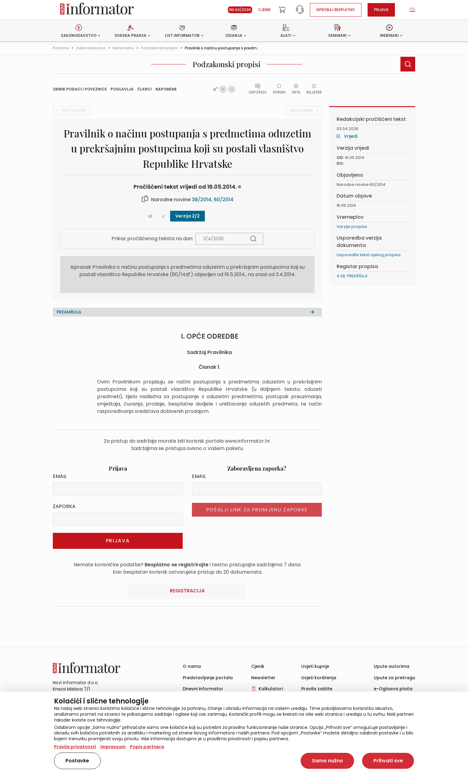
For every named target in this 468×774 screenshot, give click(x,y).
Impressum (113, 747)
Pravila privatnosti (75, 747)
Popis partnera (147, 747)
